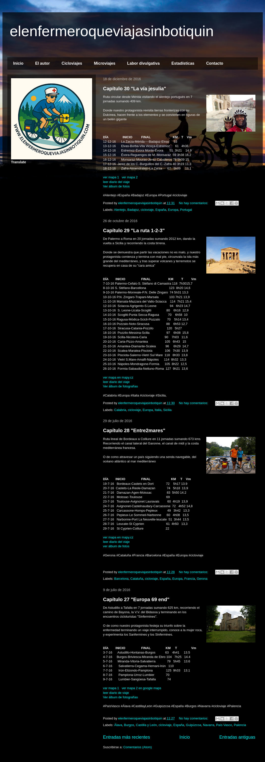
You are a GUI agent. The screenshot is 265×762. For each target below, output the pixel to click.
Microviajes (104, 63)
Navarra (208, 725)
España (160, 210)
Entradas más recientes (126, 737)
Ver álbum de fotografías (120, 386)
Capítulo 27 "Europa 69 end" (136, 599)
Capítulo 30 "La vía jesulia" (134, 88)
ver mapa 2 (130, 177)
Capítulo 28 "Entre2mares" (134, 430)
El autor (42, 63)
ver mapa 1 (111, 177)
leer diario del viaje (116, 182)
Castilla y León (146, 725)
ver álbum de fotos (116, 546)
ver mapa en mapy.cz (118, 377)
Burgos (129, 725)
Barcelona (121, 578)
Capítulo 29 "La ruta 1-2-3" (134, 230)
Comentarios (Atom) (137, 747)
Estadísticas (182, 63)
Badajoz (133, 210)
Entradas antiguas (237, 737)
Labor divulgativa (143, 63)
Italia (158, 410)
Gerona (202, 578)
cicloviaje (147, 210)
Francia (189, 578)
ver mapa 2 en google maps (141, 688)
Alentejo (120, 210)
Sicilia (167, 410)
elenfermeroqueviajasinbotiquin (112, 31)
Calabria (120, 410)
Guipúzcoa (193, 725)
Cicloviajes (72, 63)
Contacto (214, 63)
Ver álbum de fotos (116, 186)
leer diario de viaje (116, 693)
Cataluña (136, 578)
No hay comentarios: (194, 203)
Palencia (240, 725)
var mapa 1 (111, 688)
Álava (118, 725)
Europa (173, 210)
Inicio (18, 63)
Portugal (186, 210)
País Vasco (224, 725)
